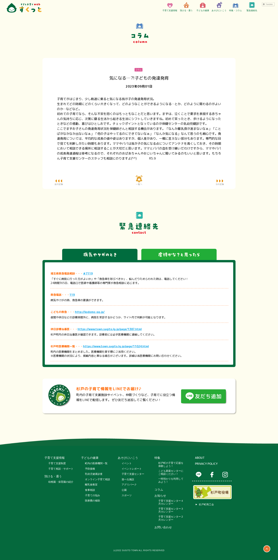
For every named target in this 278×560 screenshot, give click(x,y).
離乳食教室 (91, 484)
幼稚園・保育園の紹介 (60, 481)
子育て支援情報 (169, 7)
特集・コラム (235, 7)
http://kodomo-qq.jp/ (90, 312)
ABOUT (200, 458)
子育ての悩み (92, 495)
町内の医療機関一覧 (96, 463)
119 (72, 295)
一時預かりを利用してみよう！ (170, 480)
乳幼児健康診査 (94, 473)
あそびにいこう (219, 7)
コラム (158, 489)
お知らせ (160, 495)
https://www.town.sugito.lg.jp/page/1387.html (110, 329)
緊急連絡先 (252, 7)
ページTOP (266, 548)
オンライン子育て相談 (97, 479)
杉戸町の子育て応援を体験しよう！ (170, 464)
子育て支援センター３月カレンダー (170, 510)
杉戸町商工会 (206, 504)
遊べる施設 (128, 479)
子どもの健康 (202, 7)
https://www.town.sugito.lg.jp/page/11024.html (116, 346)
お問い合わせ (163, 527)
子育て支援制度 (57, 463)
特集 (157, 458)
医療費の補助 (92, 500)
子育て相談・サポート (60, 468)
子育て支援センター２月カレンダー (170, 518)
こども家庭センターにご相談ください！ (170, 472)
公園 (124, 490)
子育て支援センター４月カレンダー (170, 502)
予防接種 (90, 468)
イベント (127, 463)
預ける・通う (186, 7)
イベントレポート (132, 468)
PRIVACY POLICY (206, 464)
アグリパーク (129, 484)
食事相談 (90, 490)
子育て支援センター (133, 473)
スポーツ (127, 495)
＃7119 (88, 273)
